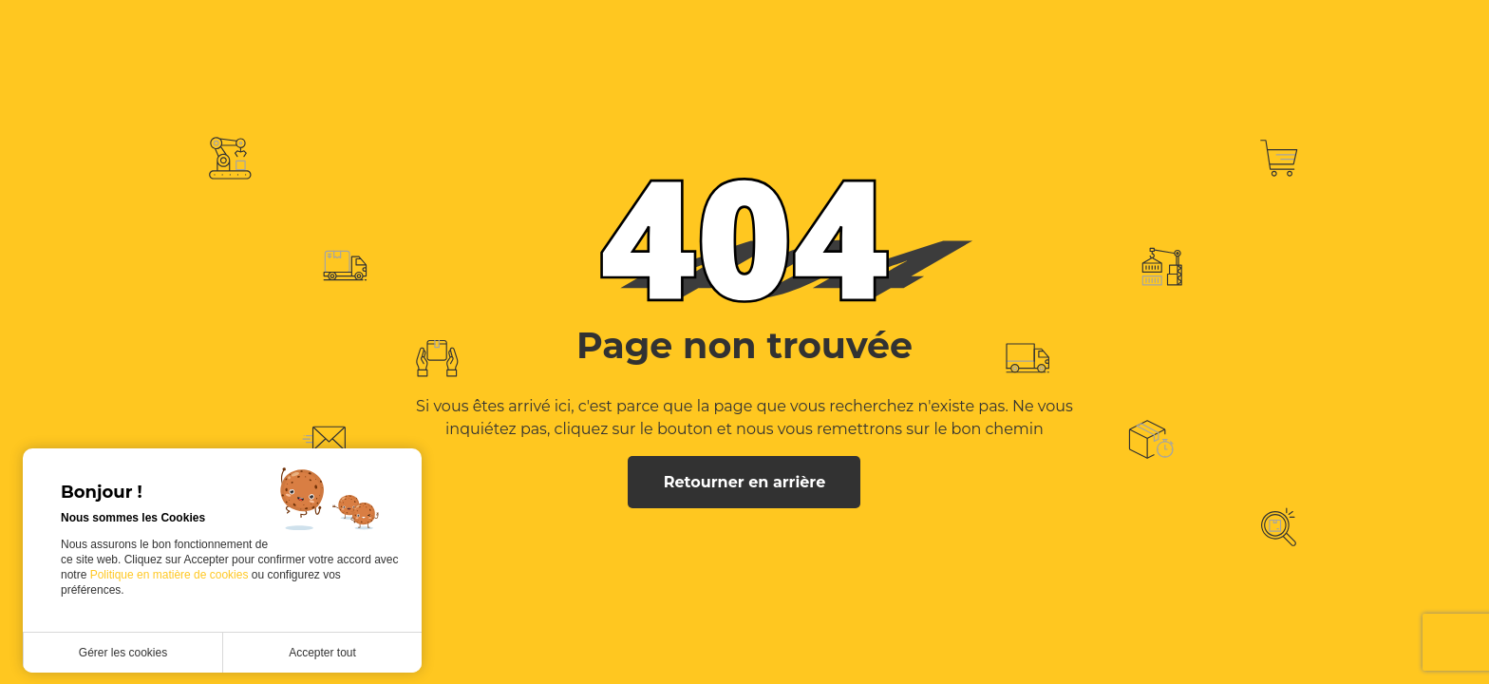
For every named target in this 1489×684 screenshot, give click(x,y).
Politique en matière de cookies (171, 574)
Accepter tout (322, 652)
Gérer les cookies (123, 652)
